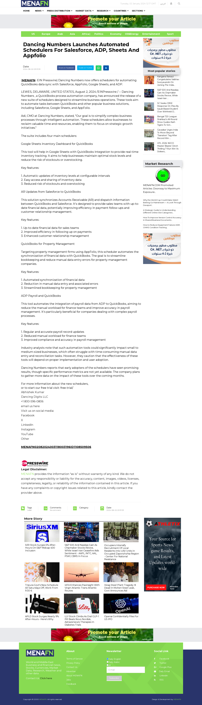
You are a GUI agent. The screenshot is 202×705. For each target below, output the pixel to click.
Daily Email (162, 671)
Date (26, 66)
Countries (120, 11)
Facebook (161, 659)
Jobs (68, 680)
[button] (171, 3)
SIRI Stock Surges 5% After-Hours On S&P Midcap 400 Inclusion (40, 548)
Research (102, 11)
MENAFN (28, 80)
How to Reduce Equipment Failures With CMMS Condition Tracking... (161, 226)
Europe (46, 34)
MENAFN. (43, 699)
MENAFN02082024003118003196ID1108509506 (56, 447)
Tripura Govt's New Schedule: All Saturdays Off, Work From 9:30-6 (41, 588)
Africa (85, 34)
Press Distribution (58, 11)
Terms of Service (74, 659)
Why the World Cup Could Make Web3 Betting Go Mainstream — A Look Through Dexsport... (162, 202)
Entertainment (146, 34)
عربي (163, 3)
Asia (72, 34)
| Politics (98, 34)
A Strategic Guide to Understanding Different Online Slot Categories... (159, 211)
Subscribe (114, 678)
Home (26, 11)
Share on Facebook (66, 68)
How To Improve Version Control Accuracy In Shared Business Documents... (162, 218)
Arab (60, 34)
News (38, 11)
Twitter (160, 663)
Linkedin (161, 675)
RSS (159, 680)
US (29, 34)
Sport (168, 34)
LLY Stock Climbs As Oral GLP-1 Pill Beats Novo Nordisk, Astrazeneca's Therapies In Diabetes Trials (82, 620)
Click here (46, 678)
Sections (137, 11)
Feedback (71, 684)
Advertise (71, 671)
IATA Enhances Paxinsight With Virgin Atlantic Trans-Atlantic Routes (82, 588)
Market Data (83, 11)
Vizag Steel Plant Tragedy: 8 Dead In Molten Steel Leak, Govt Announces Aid (120, 588)
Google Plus (162, 667)
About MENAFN (74, 675)
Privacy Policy (73, 663)
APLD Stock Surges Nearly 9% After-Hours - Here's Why (42, 618)
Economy (116, 34)
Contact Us (71, 667)
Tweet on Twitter (85, 68)
